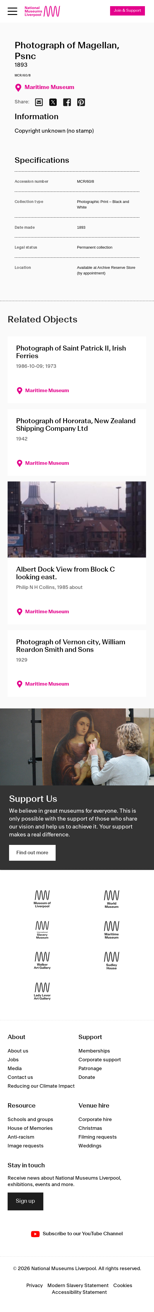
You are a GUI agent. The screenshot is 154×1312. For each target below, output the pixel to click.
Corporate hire (95, 1119)
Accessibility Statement (79, 1292)
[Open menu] (12, 11)
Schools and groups (30, 1119)
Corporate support (99, 1059)
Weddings (90, 1146)
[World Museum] (111, 899)
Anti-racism (21, 1137)
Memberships (94, 1051)
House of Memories (30, 1128)
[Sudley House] (111, 960)
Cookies (122, 1285)
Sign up (25, 1201)
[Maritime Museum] (111, 929)
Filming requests (97, 1137)
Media (15, 1068)
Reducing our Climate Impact (41, 1086)
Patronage (90, 1068)
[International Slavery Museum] (42, 929)
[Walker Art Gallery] (42, 960)
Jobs (13, 1059)
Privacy (34, 1285)
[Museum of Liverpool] (42, 899)
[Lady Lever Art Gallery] (42, 991)
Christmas (90, 1128)
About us (18, 1051)
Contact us (20, 1077)
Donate (86, 1077)
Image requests (26, 1146)
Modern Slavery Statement (78, 1285)
